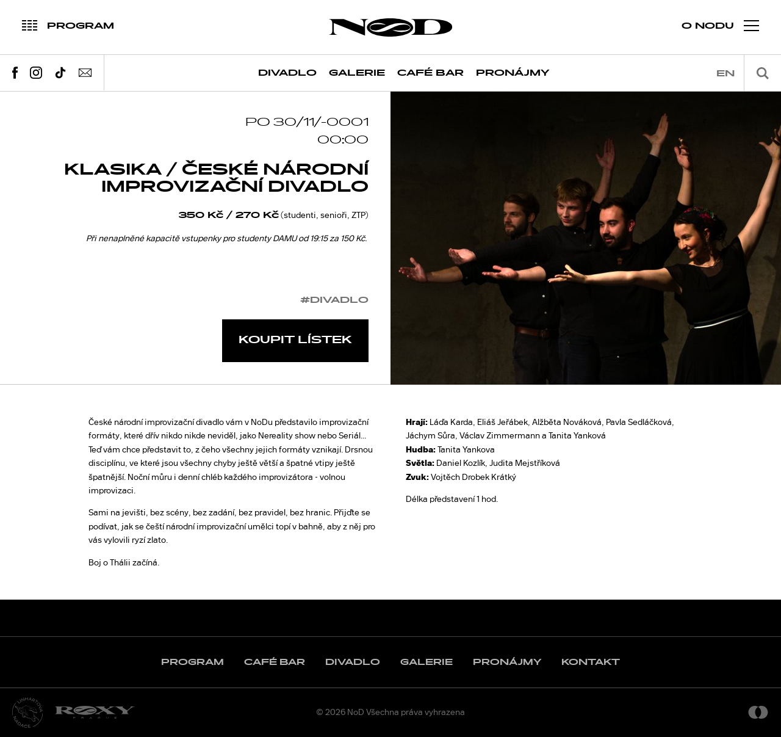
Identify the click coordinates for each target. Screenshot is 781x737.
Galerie (357, 73)
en (725, 73)
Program (192, 662)
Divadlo (287, 73)
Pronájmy (513, 73)
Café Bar (430, 73)
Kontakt (590, 662)
